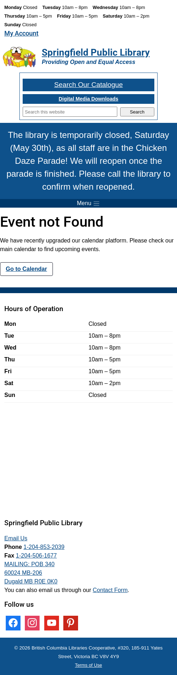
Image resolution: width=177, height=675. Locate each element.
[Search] (70, 112)
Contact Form (110, 590)
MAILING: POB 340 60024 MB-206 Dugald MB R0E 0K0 (31, 572)
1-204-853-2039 (43, 547)
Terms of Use (88, 665)
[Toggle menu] (88, 203)
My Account (21, 33)
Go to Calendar (26, 269)
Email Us (15, 538)
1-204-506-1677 (36, 556)
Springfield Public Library (96, 52)
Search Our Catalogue (88, 84)
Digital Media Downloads (88, 99)
